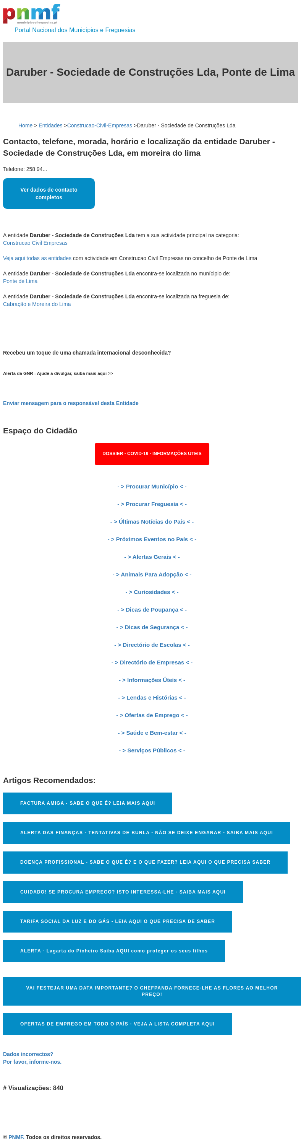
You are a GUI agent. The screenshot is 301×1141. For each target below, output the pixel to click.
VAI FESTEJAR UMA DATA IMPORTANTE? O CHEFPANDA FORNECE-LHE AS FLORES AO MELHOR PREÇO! (152, 991)
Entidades (50, 125)
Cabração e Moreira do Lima (37, 304)
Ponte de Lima (20, 281)
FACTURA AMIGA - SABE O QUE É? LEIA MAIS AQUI (87, 803)
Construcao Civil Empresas (35, 243)
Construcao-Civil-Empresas (99, 125)
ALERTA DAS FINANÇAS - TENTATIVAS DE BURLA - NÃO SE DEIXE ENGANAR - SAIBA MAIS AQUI (146, 832)
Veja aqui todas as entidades (37, 258)
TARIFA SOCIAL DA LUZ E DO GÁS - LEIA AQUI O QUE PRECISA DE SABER (117, 921)
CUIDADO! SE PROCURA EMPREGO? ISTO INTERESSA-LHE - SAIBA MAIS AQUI (123, 892)
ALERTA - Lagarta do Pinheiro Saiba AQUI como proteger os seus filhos (114, 951)
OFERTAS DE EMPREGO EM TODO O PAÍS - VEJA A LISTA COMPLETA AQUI (117, 1024)
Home (25, 125)
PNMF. (16, 1137)
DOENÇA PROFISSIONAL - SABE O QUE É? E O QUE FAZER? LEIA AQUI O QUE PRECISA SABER (145, 862)
